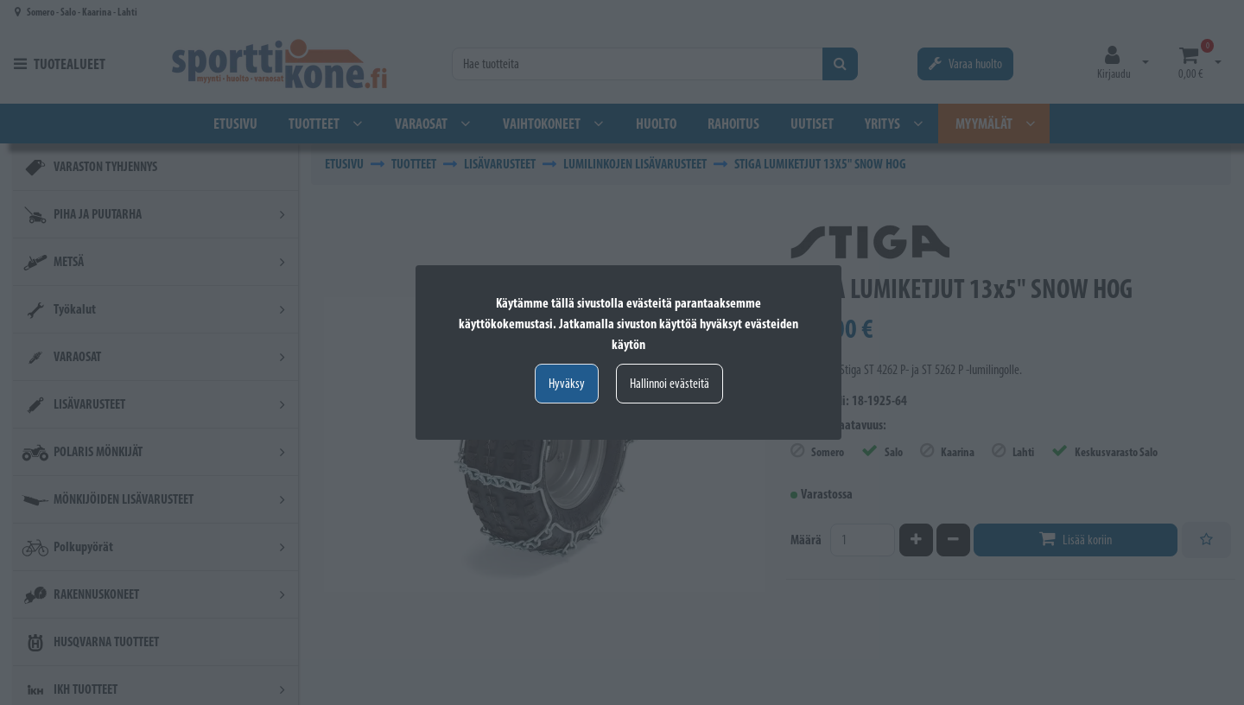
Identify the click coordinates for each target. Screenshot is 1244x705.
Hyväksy (567, 383)
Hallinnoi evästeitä (669, 383)
